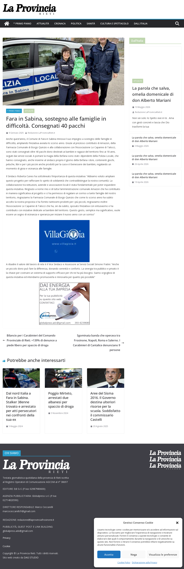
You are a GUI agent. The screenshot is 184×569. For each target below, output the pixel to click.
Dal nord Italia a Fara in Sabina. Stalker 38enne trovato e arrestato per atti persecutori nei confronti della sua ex (21, 406)
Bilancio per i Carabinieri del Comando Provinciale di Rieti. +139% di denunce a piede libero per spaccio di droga (30, 340)
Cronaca (60, 23)
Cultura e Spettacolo (114, 23)
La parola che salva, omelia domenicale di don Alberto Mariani (152, 94)
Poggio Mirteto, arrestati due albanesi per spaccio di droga (61, 400)
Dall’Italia (140, 23)
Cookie (6, 546)
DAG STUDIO (31, 557)
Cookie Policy (123, 562)
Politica (76, 23)
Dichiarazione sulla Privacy (144, 562)
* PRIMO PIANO (22, 23)
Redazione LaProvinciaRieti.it (41, 132)
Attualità (42, 23)
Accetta (109, 554)
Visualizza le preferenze (163, 554)
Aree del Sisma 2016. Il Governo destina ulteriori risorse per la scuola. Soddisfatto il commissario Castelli (105, 406)
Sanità (91, 23)
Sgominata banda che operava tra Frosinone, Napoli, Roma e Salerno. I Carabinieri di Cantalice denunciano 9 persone (98, 343)
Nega (134, 554)
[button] (177, 522)
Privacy (6, 537)
